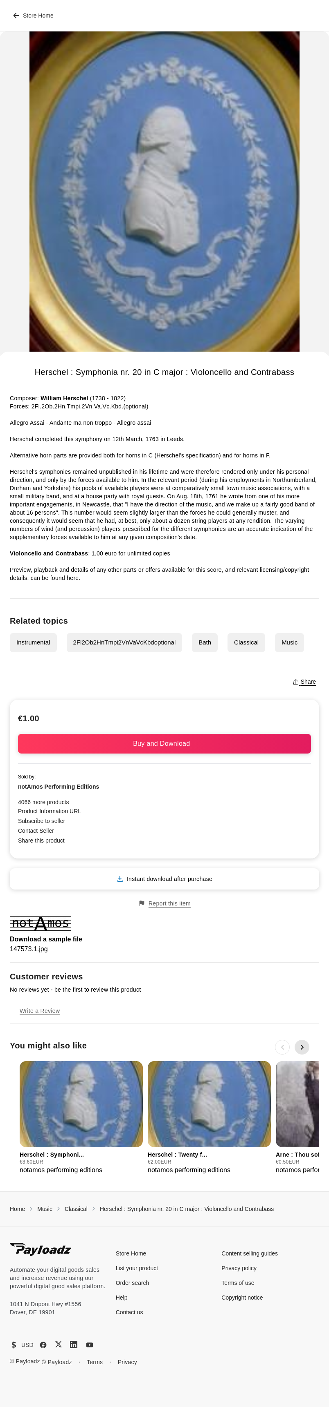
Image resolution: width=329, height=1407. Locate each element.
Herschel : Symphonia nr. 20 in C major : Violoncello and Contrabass (187, 1209)
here (73, 578)
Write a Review (40, 1011)
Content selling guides (249, 1253)
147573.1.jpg (29, 948)
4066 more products (43, 802)
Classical (246, 642)
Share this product (41, 840)
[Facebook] (43, 1345)
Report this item (164, 903)
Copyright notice (242, 1297)
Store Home (33, 15)
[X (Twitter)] (58, 1344)
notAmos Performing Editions (58, 786)
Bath (204, 642)
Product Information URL (49, 811)
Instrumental (33, 642)
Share (304, 681)
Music (289, 642)
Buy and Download (164, 743)
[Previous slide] (282, 1047)
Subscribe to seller (41, 821)
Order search (132, 1283)
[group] (81, 1118)
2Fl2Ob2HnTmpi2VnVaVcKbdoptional (124, 642)
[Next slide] (302, 1047)
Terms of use (237, 1283)
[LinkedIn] (73, 1344)
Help (122, 1297)
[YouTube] (90, 1345)
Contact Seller (36, 830)
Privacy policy (239, 1268)
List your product (137, 1268)
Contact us (129, 1312)
